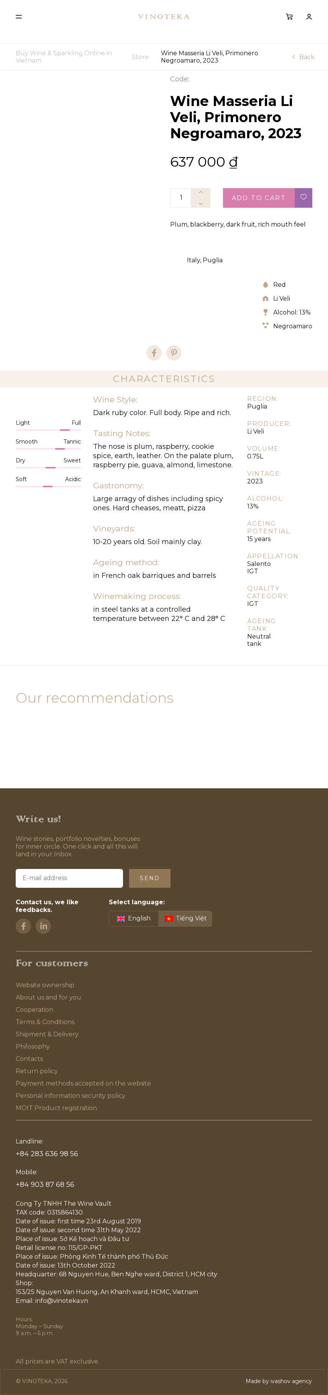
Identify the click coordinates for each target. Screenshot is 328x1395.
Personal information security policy (70, 1095)
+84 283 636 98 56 (47, 1154)
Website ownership (45, 985)
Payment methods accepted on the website (83, 1083)
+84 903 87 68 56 (45, 1184)
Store (140, 57)
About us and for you (48, 997)
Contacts (29, 1058)
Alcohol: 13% (292, 312)
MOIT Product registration (56, 1108)
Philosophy (33, 1046)
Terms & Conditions (45, 1022)
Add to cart (259, 198)
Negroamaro (292, 326)
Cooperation (34, 1009)
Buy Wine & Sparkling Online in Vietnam (64, 57)
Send (149, 878)
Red (279, 284)
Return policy (37, 1071)
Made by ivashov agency (279, 1381)
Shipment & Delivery (47, 1034)
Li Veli (281, 298)
